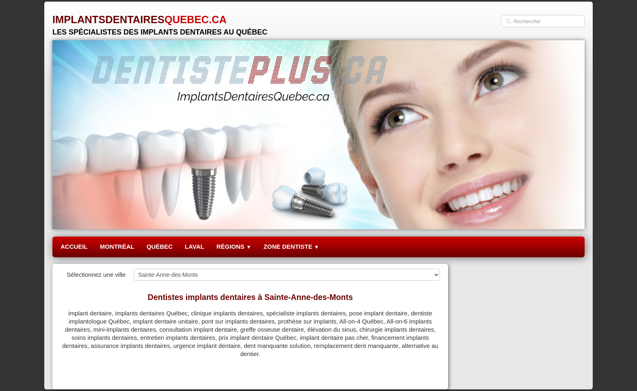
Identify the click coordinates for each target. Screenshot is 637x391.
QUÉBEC (160, 246)
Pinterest (428, 373)
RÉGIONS (234, 246)
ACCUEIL (74, 246)
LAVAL (194, 246)
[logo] (159, 22)
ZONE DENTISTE (291, 246)
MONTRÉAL (117, 246)
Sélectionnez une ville (96, 274)
